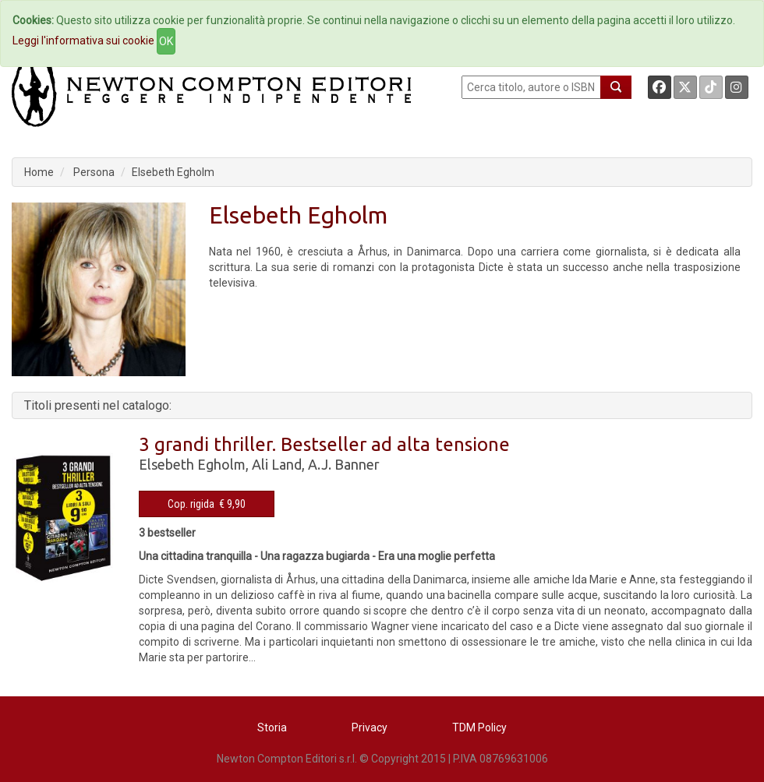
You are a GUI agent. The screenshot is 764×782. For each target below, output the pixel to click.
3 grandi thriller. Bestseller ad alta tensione (324, 444)
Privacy (369, 727)
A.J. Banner (344, 464)
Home (39, 172)
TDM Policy (479, 727)
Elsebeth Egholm (173, 172)
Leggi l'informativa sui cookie (83, 40)
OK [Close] (166, 41)
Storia (272, 727)
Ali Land (277, 464)
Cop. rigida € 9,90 (207, 504)
